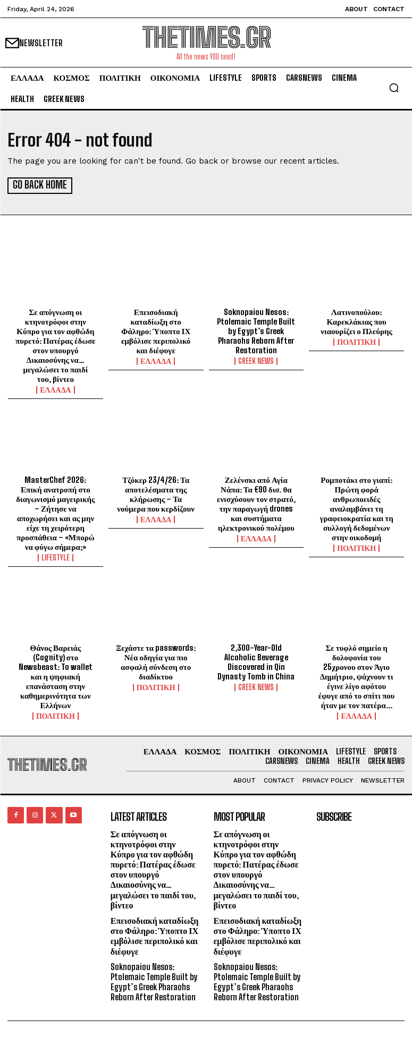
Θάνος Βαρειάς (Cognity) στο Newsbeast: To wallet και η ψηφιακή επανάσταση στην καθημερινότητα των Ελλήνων (56, 675)
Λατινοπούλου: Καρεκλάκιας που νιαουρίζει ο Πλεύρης (356, 320)
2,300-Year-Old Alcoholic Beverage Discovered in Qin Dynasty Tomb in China (256, 661)
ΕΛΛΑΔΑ (55, 389)
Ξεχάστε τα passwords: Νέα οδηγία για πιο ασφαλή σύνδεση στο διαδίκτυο (156, 661)
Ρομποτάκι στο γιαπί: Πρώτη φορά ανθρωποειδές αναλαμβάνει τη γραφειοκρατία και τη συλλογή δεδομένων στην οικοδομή (356, 507)
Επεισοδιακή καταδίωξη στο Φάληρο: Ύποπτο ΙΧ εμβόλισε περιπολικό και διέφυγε (155, 330)
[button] (394, 87)
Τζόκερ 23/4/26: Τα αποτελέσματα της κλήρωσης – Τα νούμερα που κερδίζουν (156, 493)
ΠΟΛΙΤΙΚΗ (356, 341)
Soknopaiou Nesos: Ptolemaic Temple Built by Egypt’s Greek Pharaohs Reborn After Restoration (256, 330)
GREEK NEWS (256, 360)
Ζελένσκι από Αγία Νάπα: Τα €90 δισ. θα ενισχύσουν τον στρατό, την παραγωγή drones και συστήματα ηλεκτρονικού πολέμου (256, 502)
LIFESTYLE (55, 556)
